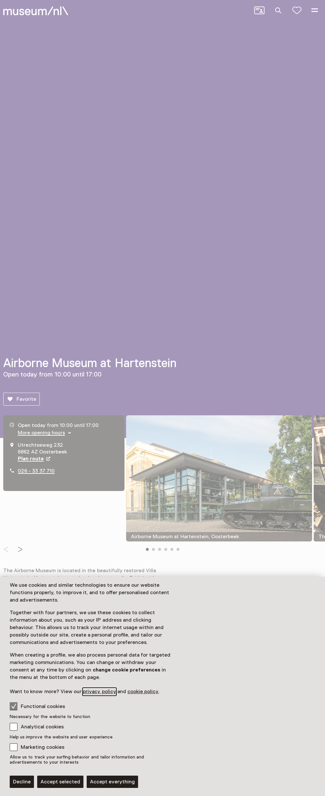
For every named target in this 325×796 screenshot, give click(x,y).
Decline (22, 782)
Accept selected (60, 782)
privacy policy (99, 691)
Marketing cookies (42, 747)
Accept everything (112, 782)
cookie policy (142, 691)
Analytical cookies (42, 727)
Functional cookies (37, 706)
